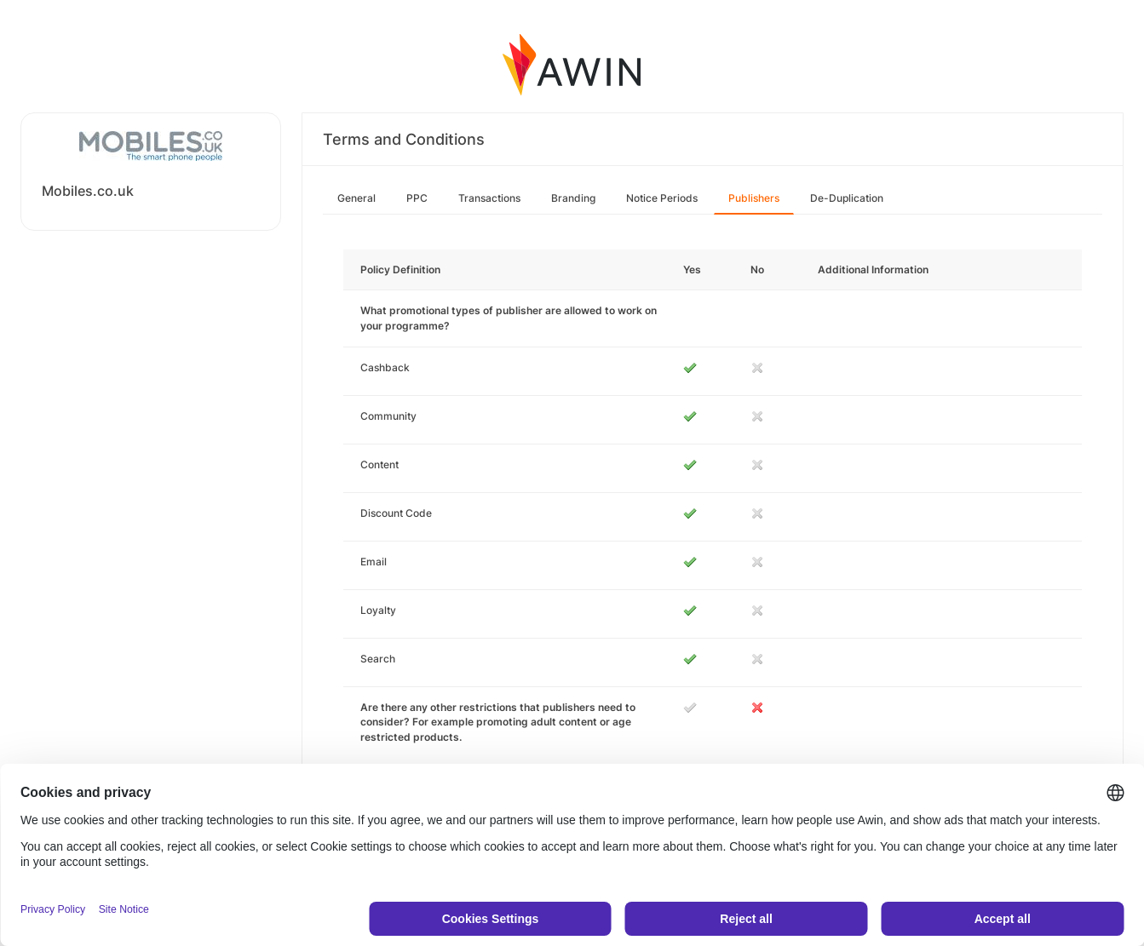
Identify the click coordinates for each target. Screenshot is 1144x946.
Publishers (753, 198)
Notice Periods (662, 198)
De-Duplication (846, 198)
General (356, 198)
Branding (573, 198)
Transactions (489, 198)
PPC (417, 198)
